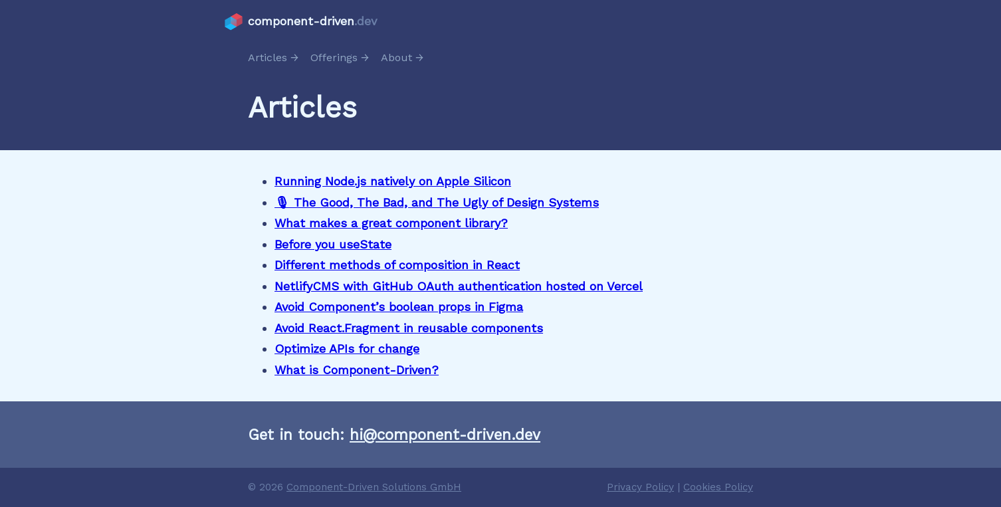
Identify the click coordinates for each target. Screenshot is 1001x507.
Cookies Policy (718, 487)
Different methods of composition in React (397, 265)
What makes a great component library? (391, 223)
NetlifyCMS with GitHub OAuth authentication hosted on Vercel (459, 286)
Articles (267, 57)
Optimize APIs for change (347, 348)
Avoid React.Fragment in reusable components (409, 328)
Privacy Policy (640, 487)
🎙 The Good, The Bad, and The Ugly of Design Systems (437, 202)
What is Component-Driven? (357, 370)
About (396, 57)
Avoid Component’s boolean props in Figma (399, 307)
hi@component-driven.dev (445, 434)
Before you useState (333, 244)
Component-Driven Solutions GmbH (373, 487)
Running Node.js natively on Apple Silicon (393, 181)
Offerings (334, 57)
